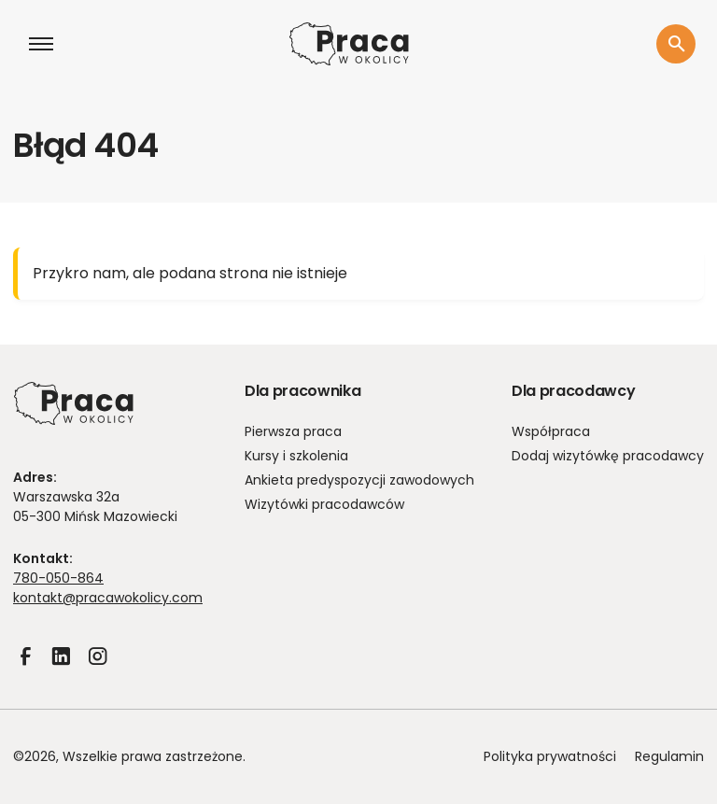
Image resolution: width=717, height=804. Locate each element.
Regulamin (669, 756)
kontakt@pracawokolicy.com (108, 597)
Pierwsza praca (293, 431)
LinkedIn (61, 669)
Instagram (97, 669)
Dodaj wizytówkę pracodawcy (608, 455)
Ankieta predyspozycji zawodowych (359, 480)
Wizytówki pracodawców (324, 504)
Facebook (25, 669)
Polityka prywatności (550, 756)
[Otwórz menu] (41, 43)
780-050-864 (58, 578)
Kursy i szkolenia (296, 455)
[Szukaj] (676, 43)
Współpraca (551, 431)
